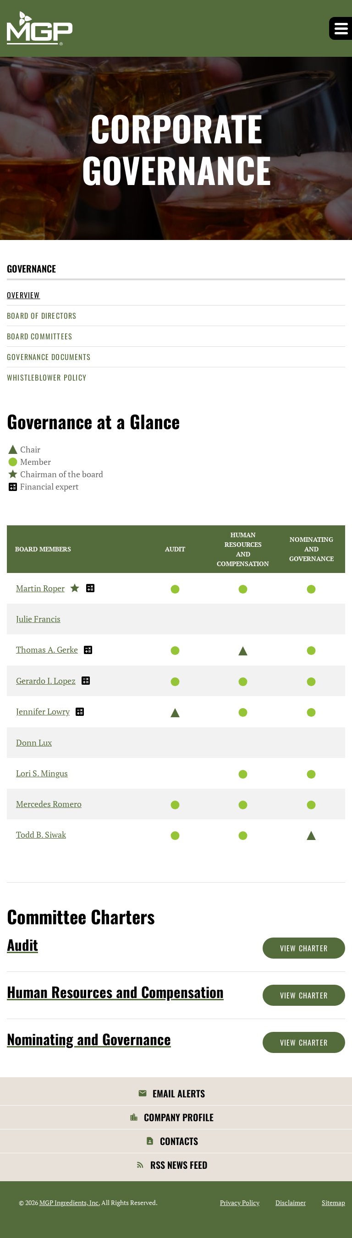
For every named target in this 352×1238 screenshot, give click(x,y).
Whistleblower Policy (47, 377)
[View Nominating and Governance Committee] (117, 1039)
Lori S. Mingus (42, 773)
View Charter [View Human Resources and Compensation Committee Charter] (304, 995)
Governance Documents (49, 356)
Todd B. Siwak (41, 834)
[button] (340, 28)
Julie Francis (38, 618)
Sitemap (333, 1203)
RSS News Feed (178, 1165)
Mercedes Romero (49, 803)
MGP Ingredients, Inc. (69, 1202)
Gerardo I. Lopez (46, 680)
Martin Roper (40, 588)
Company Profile (179, 1117)
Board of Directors (42, 315)
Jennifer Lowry (43, 711)
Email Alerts (179, 1093)
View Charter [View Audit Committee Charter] (304, 948)
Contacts (179, 1141)
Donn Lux (34, 742)
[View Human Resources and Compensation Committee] (117, 991)
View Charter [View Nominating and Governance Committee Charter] (304, 1042)
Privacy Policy (239, 1203)
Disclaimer (290, 1203)
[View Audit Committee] (117, 944)
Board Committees (39, 336)
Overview (23, 294)
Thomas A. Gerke (47, 649)
